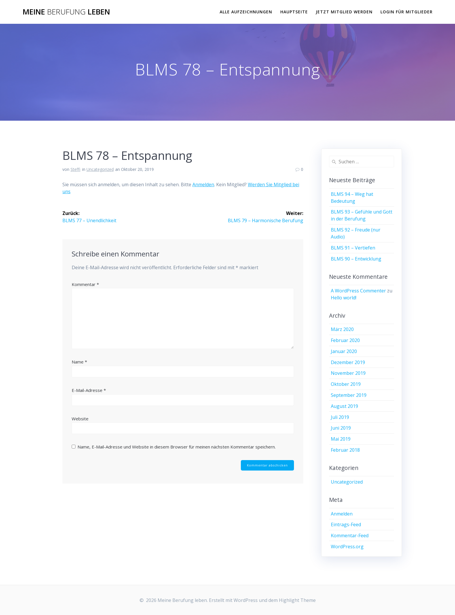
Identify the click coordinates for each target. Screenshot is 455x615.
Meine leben (66, 12)
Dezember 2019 (348, 362)
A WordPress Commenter (358, 290)
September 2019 (348, 395)
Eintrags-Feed (346, 524)
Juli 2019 (340, 417)
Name (79, 361)
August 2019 (344, 406)
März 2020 (342, 329)
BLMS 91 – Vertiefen (353, 248)
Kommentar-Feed (350, 535)
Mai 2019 (341, 439)
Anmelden (203, 184)
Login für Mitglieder (406, 12)
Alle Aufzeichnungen (246, 12)
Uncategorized (100, 169)
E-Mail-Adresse (89, 390)
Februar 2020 (345, 340)
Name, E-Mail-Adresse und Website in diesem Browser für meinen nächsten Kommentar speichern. (176, 446)
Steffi (75, 169)
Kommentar (85, 284)
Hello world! (343, 297)
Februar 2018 (345, 450)
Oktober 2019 (346, 384)
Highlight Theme (297, 600)
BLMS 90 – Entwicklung (356, 259)
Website (80, 418)
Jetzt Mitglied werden (344, 12)
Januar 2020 (344, 351)
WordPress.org (347, 546)
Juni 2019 (341, 428)
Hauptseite (294, 12)
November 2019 (348, 373)
